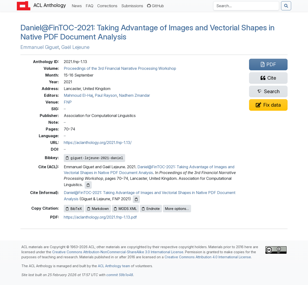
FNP (68, 102)
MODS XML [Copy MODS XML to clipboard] (125, 209)
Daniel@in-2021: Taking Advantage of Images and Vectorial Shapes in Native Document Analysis (147, 32)
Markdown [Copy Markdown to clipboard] (98, 209)
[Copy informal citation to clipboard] (136, 199)
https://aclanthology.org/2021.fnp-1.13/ (98, 142)
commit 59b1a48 (119, 275)
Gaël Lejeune (75, 47)
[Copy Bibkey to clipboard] (94, 158)
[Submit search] (286, 5)
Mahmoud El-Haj (78, 95)
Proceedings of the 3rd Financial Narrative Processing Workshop (120, 68)
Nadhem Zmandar (134, 95)
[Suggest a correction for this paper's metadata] (268, 105)
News (78, 5)
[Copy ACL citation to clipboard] (88, 185)
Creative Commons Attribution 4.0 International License (208, 257)
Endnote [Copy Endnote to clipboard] (151, 209)
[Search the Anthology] (246, 5)
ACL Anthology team (114, 266)
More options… (177, 209)
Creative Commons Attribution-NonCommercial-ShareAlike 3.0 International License (117, 252)
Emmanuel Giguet (39, 47)
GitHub (155, 5)
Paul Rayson (106, 95)
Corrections (108, 5)
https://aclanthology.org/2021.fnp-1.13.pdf (100, 217)
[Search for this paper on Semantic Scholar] (268, 91)
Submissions (133, 5)
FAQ (90, 5)
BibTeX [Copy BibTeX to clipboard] (74, 209)
